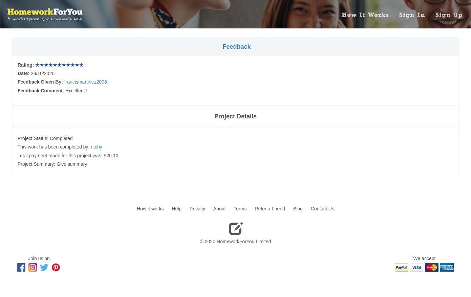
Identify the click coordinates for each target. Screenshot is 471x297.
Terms (240, 208)
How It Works (365, 15)
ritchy (96, 147)
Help (176, 208)
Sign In (412, 15)
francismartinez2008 (85, 82)
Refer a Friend (270, 208)
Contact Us (322, 208)
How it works (150, 208)
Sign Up (449, 15)
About (219, 208)
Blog (298, 208)
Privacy (197, 208)
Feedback (236, 46)
